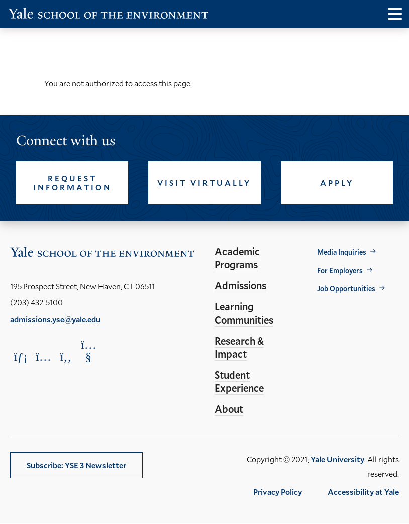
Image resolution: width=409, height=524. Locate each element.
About (229, 408)
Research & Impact (239, 347)
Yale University (337, 459)
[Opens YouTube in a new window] (88, 351)
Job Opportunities (346, 288)
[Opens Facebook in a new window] (65, 356)
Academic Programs (237, 258)
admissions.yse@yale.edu (55, 318)
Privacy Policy (277, 491)
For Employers (340, 270)
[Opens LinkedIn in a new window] (20, 356)
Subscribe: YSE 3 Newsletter (76, 465)
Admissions (240, 285)
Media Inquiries (341, 252)
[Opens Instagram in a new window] (43, 356)
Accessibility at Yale (363, 491)
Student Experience (239, 381)
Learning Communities (244, 313)
